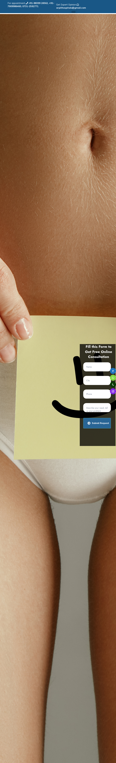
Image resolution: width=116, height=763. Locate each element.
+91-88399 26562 (38, 3)
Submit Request (98, 423)
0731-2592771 (30, 6)
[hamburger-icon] (73, 12)
